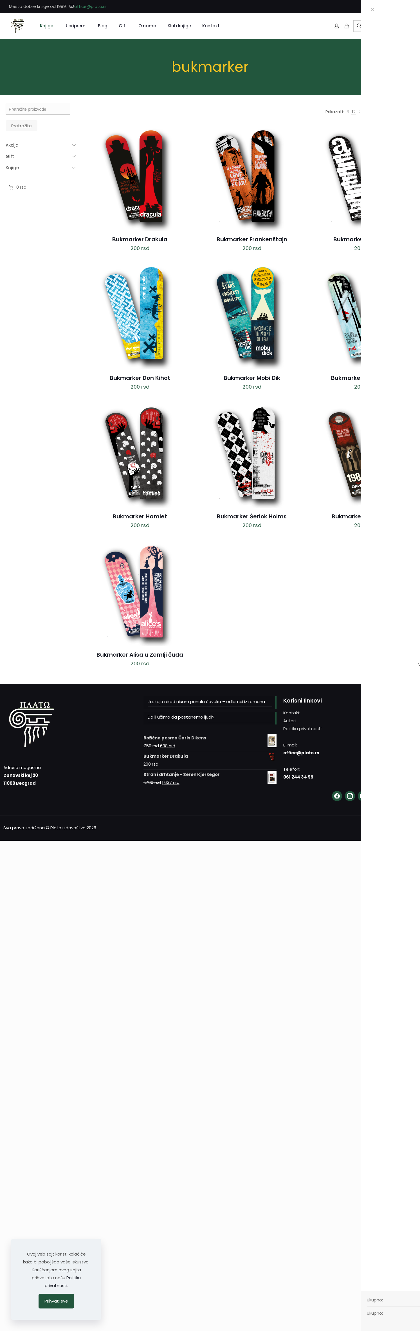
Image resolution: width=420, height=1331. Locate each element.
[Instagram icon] (401, 7)
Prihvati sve (56, 1301)
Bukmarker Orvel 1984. (364, 516)
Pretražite (21, 126)
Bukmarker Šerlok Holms (252, 516)
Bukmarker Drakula (139, 239)
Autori (289, 721)
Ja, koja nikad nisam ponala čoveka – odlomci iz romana (206, 701)
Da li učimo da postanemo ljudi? (181, 717)
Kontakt (291, 713)
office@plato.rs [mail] (90, 6)
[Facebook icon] (394, 7)
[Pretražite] (381, 26)
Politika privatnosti (302, 729)
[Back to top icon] (411, 827)
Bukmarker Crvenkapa (363, 378)
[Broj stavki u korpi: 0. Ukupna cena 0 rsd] (17, 187)
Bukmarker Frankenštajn (252, 239)
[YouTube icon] (408, 7)
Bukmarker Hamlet (140, 516)
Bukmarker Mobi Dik (252, 378)
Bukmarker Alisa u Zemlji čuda (139, 655)
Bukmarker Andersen (363, 239)
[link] (348, 112)
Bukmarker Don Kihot (140, 378)
